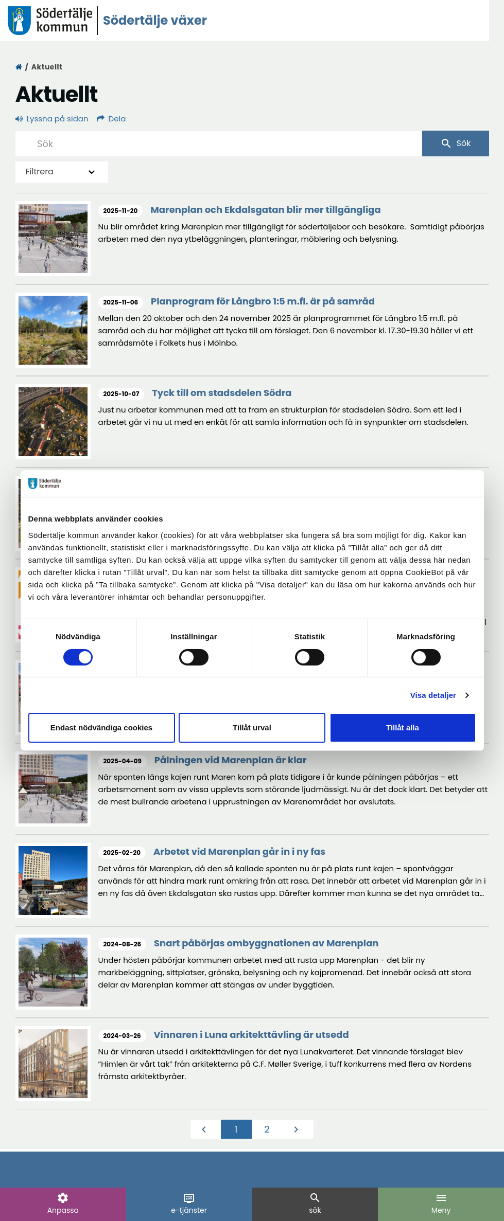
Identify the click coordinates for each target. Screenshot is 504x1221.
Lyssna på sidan (52, 118)
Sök (455, 143)
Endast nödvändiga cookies (101, 727)
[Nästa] (298, 1129)
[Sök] (218, 143)
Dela (111, 118)
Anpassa (63, 1203)
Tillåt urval (252, 727)
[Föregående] (205, 1129)
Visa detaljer (433, 695)
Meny (441, 1203)
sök (315, 1203)
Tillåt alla (402, 727)
